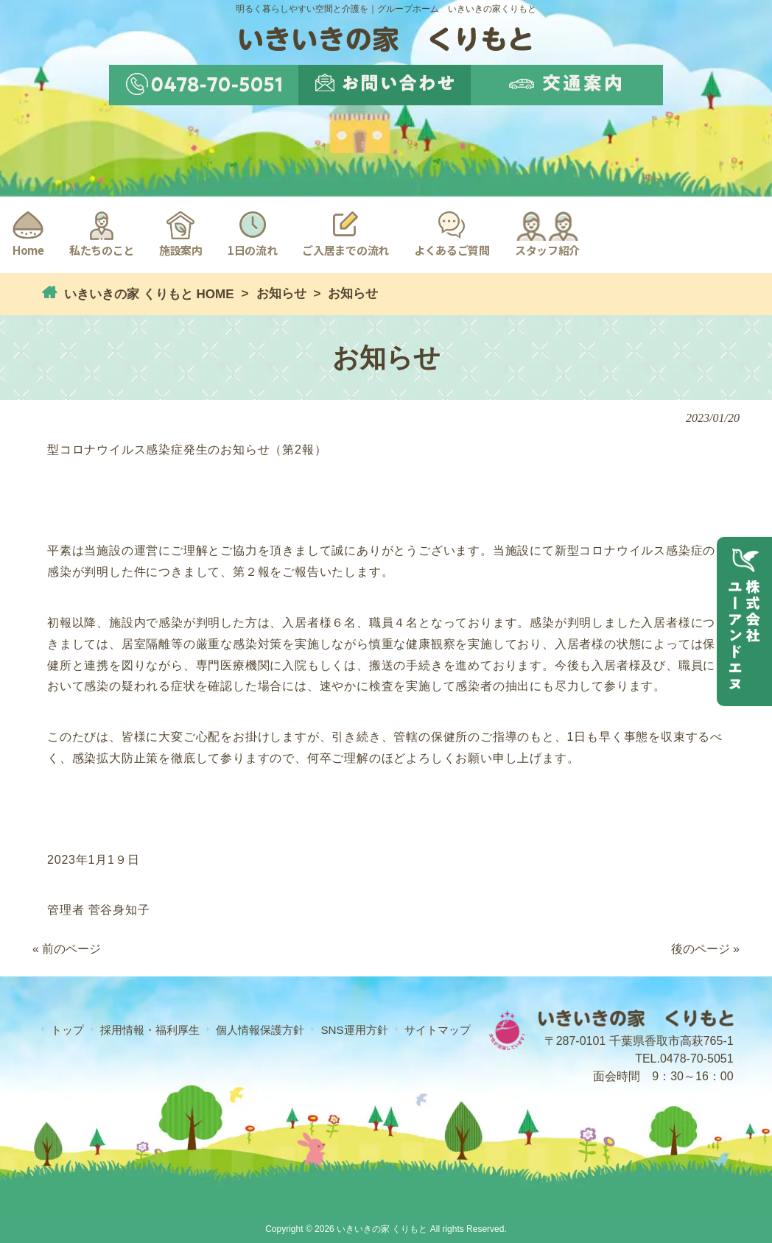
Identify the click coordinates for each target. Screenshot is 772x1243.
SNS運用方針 (353, 1030)
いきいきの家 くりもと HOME (147, 294)
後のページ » (705, 949)
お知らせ (281, 293)
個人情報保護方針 (260, 1030)
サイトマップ (437, 1030)
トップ (67, 1030)
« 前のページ (66, 949)
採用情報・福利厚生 (150, 1030)
